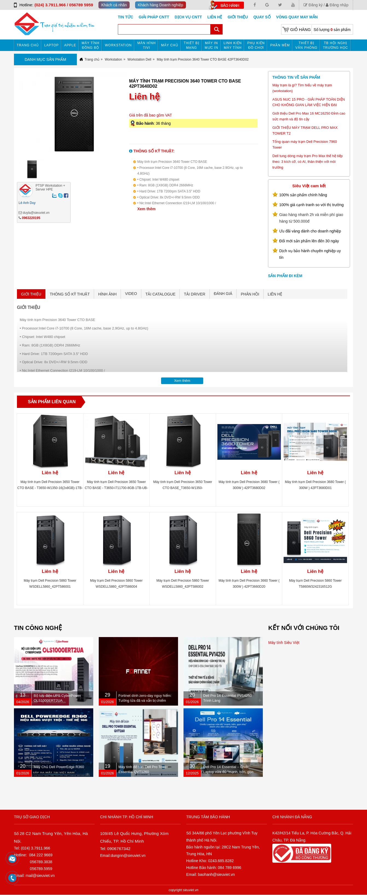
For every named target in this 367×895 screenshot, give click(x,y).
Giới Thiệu (238, 17)
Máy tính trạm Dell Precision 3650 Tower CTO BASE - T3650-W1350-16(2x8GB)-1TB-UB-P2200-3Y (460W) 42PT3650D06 (50, 488)
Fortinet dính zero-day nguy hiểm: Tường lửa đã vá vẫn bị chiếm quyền (144, 701)
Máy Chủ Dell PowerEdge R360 (59, 767)
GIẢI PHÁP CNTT (154, 17)
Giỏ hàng (300, 29)
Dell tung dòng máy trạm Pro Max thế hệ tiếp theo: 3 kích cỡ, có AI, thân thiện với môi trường (307, 161)
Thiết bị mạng (191, 45)
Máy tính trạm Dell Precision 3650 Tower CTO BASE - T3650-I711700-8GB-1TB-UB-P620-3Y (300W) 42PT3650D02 (116, 488)
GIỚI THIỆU (31, 294)
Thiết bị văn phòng (306, 45)
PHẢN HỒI (250, 294)
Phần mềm (280, 45)
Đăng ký (313, 5)
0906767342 (118, 848)
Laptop (51, 45)
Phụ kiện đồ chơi (256, 45)
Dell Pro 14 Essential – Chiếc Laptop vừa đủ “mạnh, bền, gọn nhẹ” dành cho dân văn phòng (228, 772)
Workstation (118, 45)
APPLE (70, 45)
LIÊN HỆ (275, 294)
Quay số (261, 17)
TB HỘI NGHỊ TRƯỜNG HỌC (335, 45)
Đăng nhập (337, 5)
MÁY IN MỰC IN (211, 45)
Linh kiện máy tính (233, 45)
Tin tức (125, 17)
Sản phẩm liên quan (52, 401)
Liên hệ (214, 17)
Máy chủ (169, 45)
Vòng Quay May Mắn (297, 17)
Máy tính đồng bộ (91, 45)
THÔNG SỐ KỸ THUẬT (70, 294)
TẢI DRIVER (194, 294)
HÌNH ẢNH (107, 294)
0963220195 (31, 218)
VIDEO (131, 293)
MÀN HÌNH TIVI (146, 45)
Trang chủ (28, 45)
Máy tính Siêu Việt (283, 642)
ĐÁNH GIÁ (223, 293)
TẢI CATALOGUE (160, 294)
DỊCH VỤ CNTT (188, 17)
